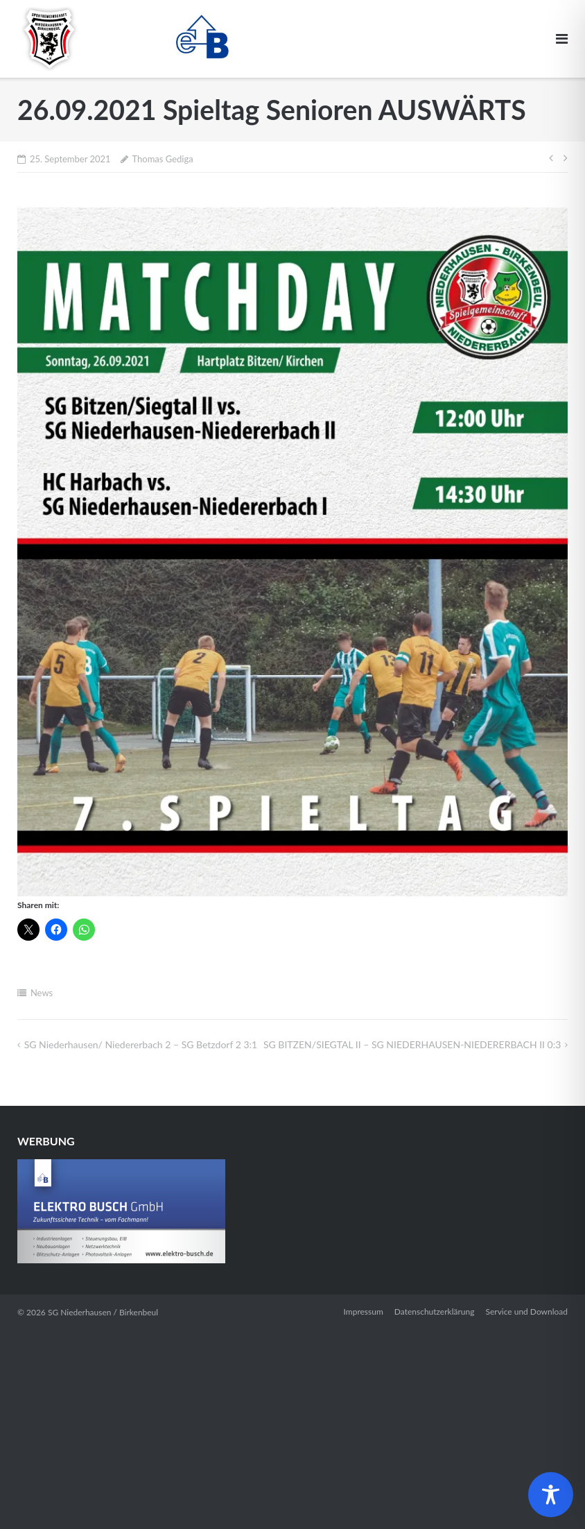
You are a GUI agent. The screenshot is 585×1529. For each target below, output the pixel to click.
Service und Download (526, 1311)
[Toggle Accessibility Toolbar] (551, 1495)
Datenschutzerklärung (434, 1311)
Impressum (363, 1311)
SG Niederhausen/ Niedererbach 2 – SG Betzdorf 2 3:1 (140, 1044)
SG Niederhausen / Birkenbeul (103, 1312)
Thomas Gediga (162, 158)
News (41, 992)
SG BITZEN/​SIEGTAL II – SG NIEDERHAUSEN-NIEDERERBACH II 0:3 (412, 1044)
